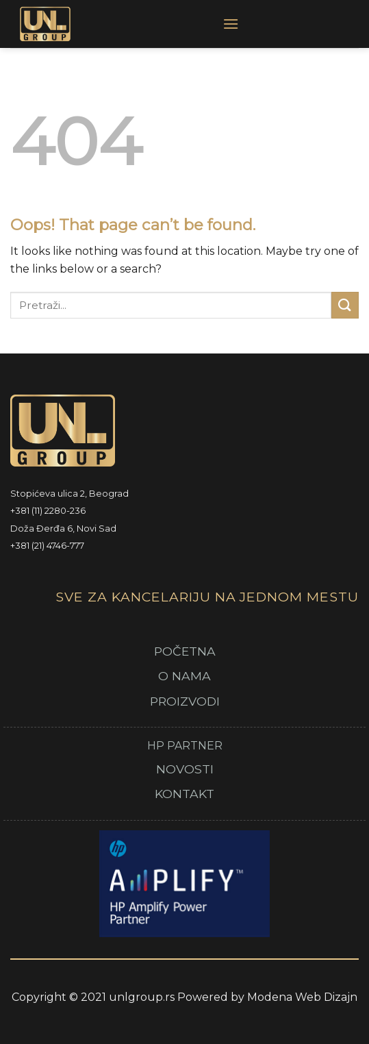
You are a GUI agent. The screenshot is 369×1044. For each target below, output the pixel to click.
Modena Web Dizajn (302, 997)
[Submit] (345, 305)
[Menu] (230, 23)
